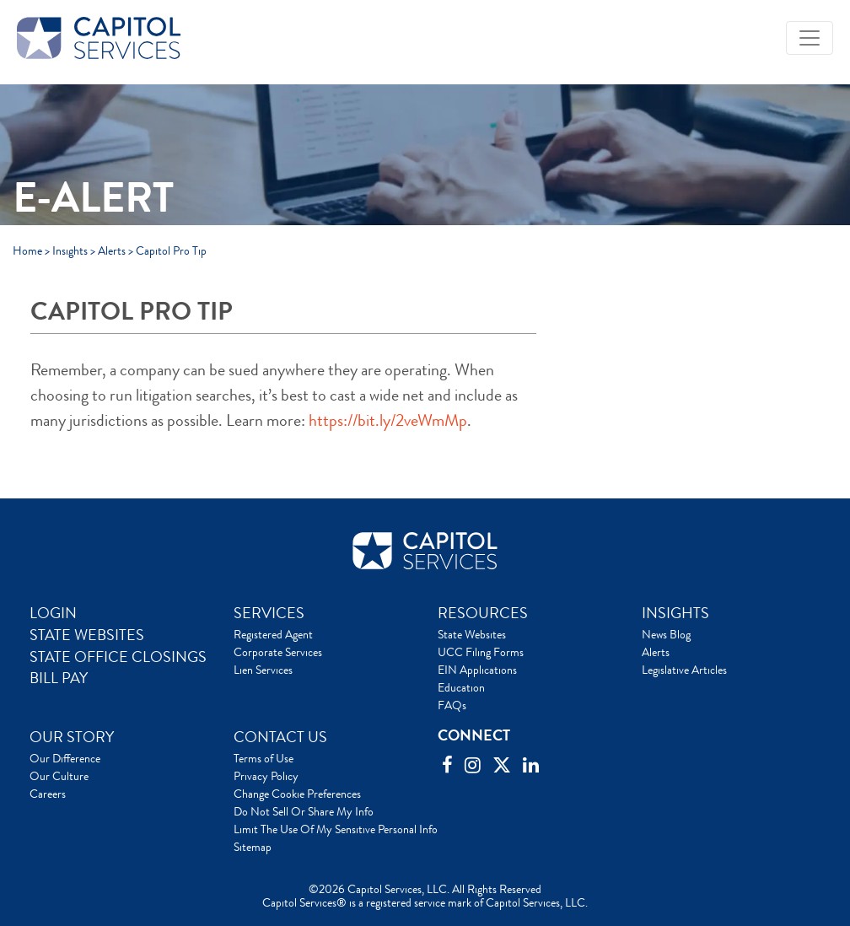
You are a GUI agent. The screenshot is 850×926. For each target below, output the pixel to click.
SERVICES (269, 613)
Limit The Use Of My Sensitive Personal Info (336, 829)
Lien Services (263, 669)
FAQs (452, 705)
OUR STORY (72, 737)
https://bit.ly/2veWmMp (388, 420)
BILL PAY (59, 678)
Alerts (112, 250)
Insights (70, 250)
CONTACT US (280, 737)
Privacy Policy (266, 775)
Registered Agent (273, 634)
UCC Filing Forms (481, 651)
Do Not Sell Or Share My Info (304, 811)
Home (27, 250)
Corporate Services (278, 651)
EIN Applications (477, 669)
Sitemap (253, 846)
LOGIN (53, 613)
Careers (48, 793)
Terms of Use (263, 758)
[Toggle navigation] (809, 38)
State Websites (472, 634)
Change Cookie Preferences (297, 793)
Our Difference (65, 758)
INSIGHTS (675, 613)
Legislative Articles (684, 669)
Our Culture (59, 775)
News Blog (666, 634)
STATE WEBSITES (87, 635)
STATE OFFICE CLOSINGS (118, 657)
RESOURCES (483, 613)
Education (461, 687)
